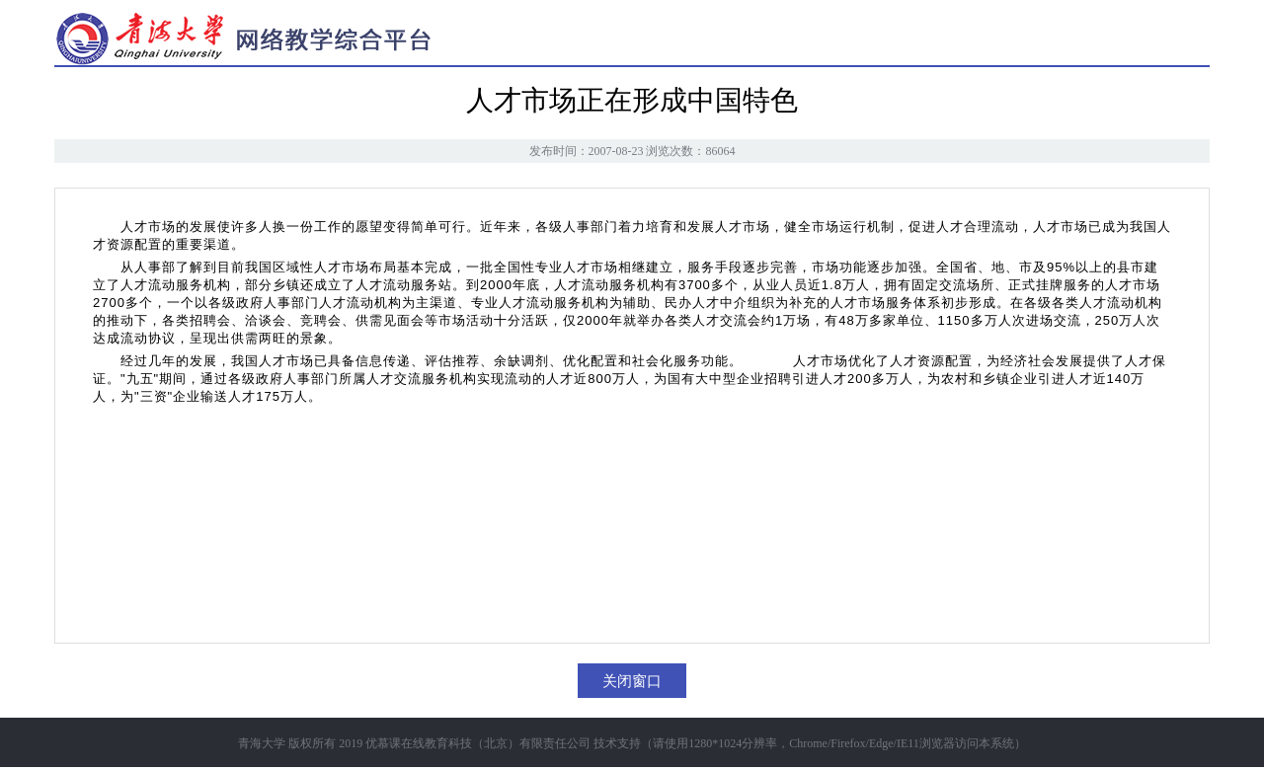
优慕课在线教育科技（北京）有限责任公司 (478, 743)
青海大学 (261, 743)
